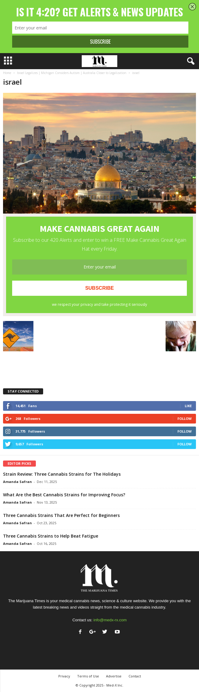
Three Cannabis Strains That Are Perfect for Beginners (61, 515)
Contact (135, 676)
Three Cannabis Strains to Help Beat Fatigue (50, 536)
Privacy (64, 676)
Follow (184, 418)
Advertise (114, 676)
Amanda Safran (17, 481)
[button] (189, 61)
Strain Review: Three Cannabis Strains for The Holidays (62, 474)
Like (188, 405)
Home (7, 73)
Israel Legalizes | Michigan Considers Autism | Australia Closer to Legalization (71, 73)
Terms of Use (88, 676)
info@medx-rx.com (110, 620)
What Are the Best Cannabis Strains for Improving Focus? (64, 495)
